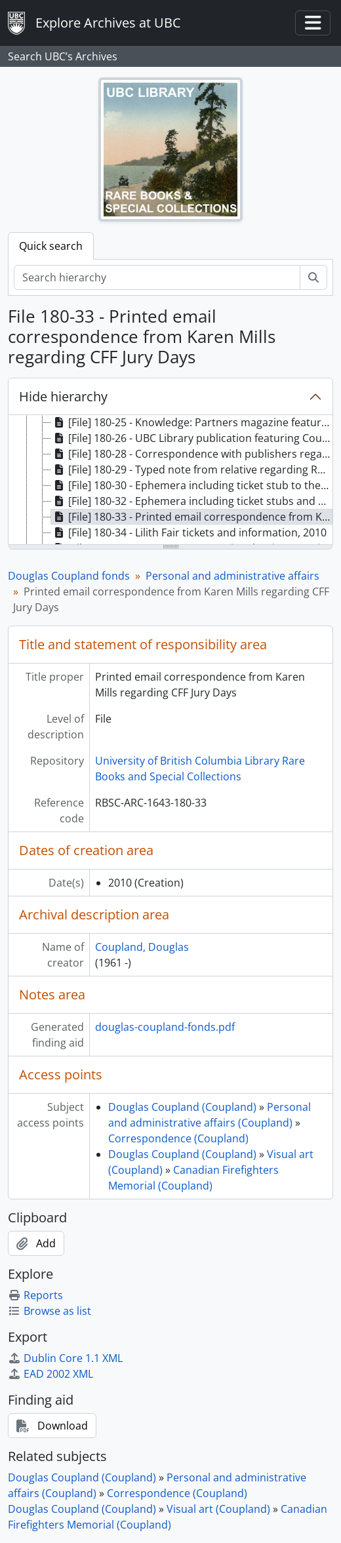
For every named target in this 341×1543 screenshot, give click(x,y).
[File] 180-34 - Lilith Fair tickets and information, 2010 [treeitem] (189, 532)
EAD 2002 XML (50, 1374)
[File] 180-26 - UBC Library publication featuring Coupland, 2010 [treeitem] (191, 438)
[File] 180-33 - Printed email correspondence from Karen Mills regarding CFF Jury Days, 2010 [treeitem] (191, 517)
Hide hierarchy (63, 396)
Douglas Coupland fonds (69, 576)
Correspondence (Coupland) (178, 1138)
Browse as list (49, 1311)
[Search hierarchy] (157, 277)
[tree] (170, 480)
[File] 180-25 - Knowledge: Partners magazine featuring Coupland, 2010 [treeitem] (191, 422)
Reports (35, 1295)
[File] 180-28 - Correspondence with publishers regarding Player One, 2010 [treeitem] (191, 454)
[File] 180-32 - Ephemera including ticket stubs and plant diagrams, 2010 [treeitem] (191, 501)
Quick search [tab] (51, 246)
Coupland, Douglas (142, 947)
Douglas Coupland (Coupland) (182, 1107)
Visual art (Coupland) (218, 1509)
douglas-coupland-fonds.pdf (165, 1027)
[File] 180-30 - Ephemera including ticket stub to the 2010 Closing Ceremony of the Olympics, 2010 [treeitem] (191, 485)
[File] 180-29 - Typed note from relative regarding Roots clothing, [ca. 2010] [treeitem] (191, 469)
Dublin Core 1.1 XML (65, 1358)
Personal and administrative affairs (232, 576)
